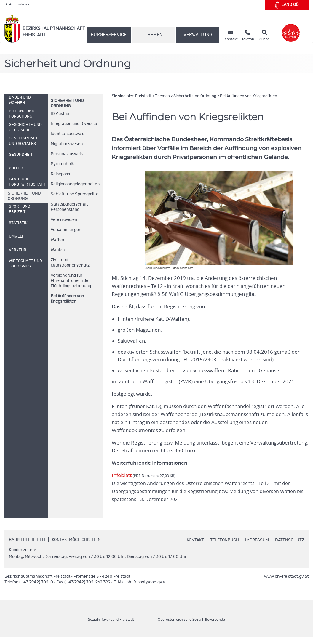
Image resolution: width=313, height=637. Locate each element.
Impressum (257, 540)
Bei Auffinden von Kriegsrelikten (67, 299)
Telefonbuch (224, 540)
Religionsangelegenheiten (75, 184)
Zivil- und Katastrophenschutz (70, 262)
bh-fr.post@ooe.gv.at (146, 582)
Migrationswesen (67, 144)
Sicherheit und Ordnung (194, 96)
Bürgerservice (109, 35)
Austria (60, 114)
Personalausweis (67, 154)
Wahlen (58, 250)
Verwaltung (197, 35)
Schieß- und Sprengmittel (75, 194)
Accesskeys (17, 4)
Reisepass (60, 174)
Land (287, 5)
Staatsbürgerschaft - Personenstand (71, 207)
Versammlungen (66, 230)
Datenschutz (289, 540)
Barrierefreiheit (27, 540)
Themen (153, 35)
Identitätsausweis (67, 134)
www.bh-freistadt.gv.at (286, 577)
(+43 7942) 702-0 (36, 582)
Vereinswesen (64, 220)
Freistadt (143, 96)
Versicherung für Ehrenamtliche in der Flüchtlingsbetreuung (71, 280)
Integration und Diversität (75, 124)
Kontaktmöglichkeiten (76, 540)
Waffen (57, 240)
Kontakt (195, 540)
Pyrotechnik (62, 164)
